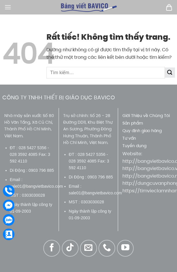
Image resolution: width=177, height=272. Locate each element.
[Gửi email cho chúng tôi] (88, 248)
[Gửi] (170, 72)
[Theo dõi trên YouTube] (125, 248)
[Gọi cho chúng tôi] (106, 248)
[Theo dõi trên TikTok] (70, 248)
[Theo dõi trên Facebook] (51, 248)
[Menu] (7, 7)
